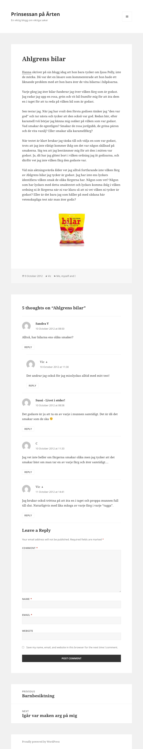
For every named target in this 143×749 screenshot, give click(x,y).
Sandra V (42, 324)
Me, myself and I (65, 276)
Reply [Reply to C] (28, 472)
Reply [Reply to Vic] (32, 385)
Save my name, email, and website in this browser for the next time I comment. (72, 647)
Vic (49, 276)
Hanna (26, 72)
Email (27, 615)
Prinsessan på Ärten (35, 14)
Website (27, 631)
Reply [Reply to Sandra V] (28, 347)
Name (27, 599)
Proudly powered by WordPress (41, 741)
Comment (30, 548)
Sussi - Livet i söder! (50, 400)
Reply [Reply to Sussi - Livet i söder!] (28, 429)
